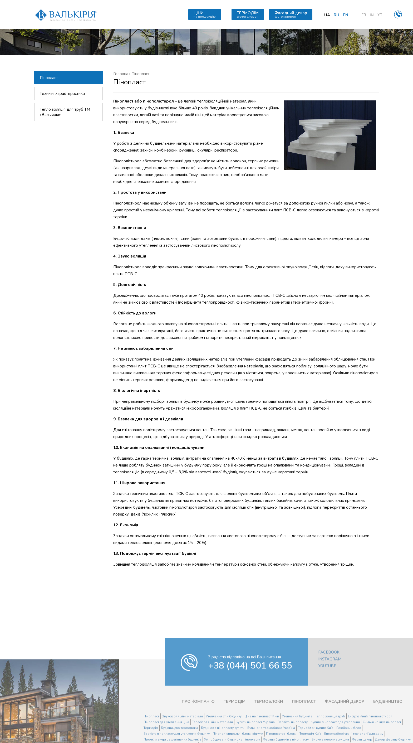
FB (363, 15)
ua (327, 15)
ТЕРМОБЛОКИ (268, 732)
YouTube (327, 697)
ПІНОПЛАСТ (304, 732)
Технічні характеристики (62, 93)
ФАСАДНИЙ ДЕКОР (344, 732)
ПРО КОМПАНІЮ (198, 732)
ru (336, 15)
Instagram (329, 690)
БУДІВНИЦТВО (387, 732)
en (345, 15)
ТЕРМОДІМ (248, 14)
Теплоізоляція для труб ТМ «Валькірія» (65, 112)
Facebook (329, 683)
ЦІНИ (205, 14)
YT (379, 15)
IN (372, 15)
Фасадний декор (290, 14)
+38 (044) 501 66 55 (250, 697)
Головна (120, 73)
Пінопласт (49, 78)
